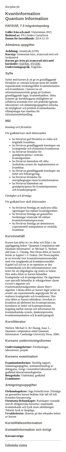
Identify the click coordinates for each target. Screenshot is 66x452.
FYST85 (35, 63)
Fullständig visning (16, 445)
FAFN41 (24, 63)
